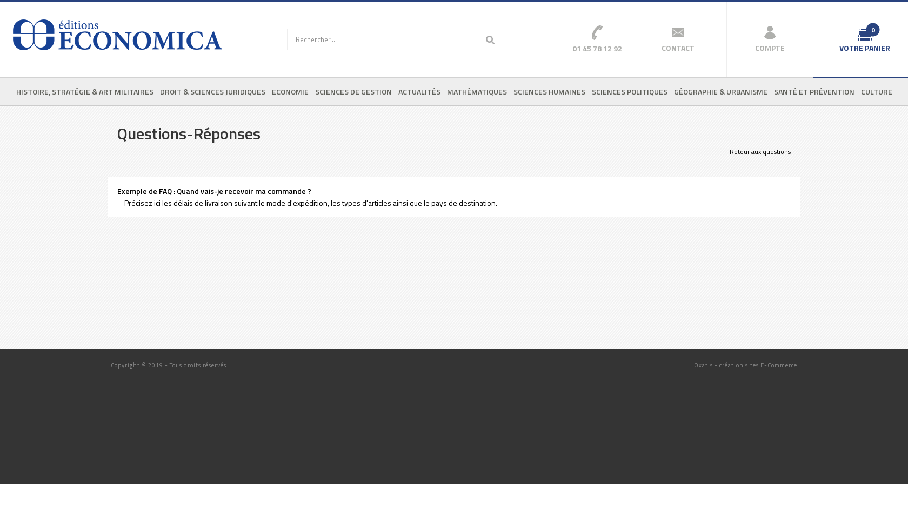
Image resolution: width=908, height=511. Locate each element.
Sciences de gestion (353, 91)
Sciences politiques (629, 91)
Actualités (419, 91)
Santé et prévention (814, 91)
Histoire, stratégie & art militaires (84, 91)
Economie (290, 91)
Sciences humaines (549, 91)
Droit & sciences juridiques (212, 91)
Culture (876, 91)
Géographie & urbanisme (720, 91)
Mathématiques (477, 91)
